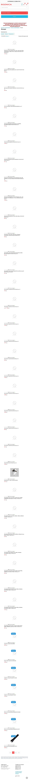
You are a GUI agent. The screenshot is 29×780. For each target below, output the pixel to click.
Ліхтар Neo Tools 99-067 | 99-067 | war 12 (11, 376)
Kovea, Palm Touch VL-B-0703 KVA (10, 660)
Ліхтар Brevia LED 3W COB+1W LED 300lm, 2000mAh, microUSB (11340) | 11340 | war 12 (13, 608)
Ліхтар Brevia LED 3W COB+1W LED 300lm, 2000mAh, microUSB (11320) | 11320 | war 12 (13, 589)
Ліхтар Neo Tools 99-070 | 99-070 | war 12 (11, 341)
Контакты (17, 773)
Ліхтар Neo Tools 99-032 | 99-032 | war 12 (11, 445)
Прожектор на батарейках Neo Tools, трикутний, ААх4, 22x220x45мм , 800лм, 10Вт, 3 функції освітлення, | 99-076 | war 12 (14, 51)
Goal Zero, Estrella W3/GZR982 (9, 643)
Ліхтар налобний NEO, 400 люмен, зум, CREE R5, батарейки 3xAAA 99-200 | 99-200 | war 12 (12, 124)
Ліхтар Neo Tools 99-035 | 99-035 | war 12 (11, 410)
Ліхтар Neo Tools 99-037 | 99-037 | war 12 (11, 393)
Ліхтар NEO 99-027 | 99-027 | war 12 (10, 462)
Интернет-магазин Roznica (5, 27)
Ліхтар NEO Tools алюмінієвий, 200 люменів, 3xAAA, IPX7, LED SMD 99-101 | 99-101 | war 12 (13, 253)
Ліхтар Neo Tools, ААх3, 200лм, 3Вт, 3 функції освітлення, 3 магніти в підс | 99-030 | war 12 (12, 235)
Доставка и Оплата (18, 771)
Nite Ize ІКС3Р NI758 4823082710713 (10, 746)
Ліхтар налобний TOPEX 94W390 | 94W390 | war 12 (13, 106)
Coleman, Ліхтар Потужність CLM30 (10, 677)
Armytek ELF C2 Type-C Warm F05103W (11, 480)
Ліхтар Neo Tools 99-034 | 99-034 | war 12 (11, 428)
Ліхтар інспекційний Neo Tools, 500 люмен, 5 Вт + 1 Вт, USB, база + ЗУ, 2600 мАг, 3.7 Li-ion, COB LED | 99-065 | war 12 (13, 197)
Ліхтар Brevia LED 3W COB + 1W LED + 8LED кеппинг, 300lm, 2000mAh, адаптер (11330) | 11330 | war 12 (13, 626)
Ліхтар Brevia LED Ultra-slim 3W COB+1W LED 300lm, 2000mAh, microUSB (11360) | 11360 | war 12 (13, 571)
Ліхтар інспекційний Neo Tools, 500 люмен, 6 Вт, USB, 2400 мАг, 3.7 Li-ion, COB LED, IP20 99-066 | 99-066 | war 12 (14, 178)
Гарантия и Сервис (18, 772)
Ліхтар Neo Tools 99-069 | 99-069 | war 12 (11, 358)
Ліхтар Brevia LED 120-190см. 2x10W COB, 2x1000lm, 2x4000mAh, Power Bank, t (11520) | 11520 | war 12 (13, 498)
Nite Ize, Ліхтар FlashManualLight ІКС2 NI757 (12, 729)
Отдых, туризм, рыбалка (15, 27)
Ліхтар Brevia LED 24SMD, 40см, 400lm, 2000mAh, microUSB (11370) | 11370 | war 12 (12, 553)
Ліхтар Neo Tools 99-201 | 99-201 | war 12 (11, 306)
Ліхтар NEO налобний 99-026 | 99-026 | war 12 (12, 289)
